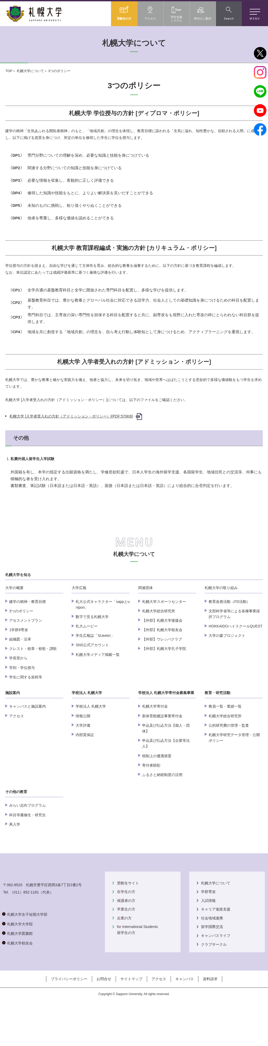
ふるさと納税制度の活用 (162, 806)
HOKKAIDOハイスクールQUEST (235, 657)
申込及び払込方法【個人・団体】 (166, 760)
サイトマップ (131, 1024)
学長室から (18, 689)
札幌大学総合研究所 (158, 642)
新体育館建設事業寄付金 (162, 747)
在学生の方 (126, 923)
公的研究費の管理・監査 (229, 757)
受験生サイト (128, 914)
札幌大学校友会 (20, 995)
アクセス (16, 747)
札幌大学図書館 (20, 985)
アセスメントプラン (25, 652)
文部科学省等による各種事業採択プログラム (234, 645)
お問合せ (104, 1024)
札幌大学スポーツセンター (164, 633)
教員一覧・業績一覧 (225, 738)
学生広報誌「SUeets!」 (95, 667)
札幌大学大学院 (20, 976)
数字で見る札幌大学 (92, 648)
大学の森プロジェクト (227, 667)
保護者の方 (126, 932)
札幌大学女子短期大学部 (27, 966)
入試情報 (208, 932)
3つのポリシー (21, 642)
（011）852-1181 (24, 944)
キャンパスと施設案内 (27, 738)
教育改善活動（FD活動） (229, 633)
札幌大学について (30, 71)
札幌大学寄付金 (155, 738)
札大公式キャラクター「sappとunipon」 (103, 635)
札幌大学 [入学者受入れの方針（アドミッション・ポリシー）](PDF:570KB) (71, 416)
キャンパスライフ (215, 967)
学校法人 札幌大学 (91, 738)
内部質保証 (85, 766)
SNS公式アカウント (92, 676)
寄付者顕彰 (151, 797)
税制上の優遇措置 (156, 787)
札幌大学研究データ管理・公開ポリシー (234, 769)
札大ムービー (87, 657)
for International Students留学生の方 (137, 961)
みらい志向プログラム (27, 837)
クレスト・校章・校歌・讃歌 (33, 680)
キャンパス (184, 1024)
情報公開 (83, 747)
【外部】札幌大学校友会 (162, 661)
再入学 (14, 856)
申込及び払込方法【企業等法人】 (166, 775)
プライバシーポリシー (69, 1024)
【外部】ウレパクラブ (162, 670)
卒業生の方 (126, 940)
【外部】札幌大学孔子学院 (164, 680)
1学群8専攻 (18, 661)
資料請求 (210, 1024)
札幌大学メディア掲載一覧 (98, 686)
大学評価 (83, 757)
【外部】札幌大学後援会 (162, 652)
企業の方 (124, 949)
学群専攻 (208, 923)
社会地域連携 (212, 949)
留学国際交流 (212, 958)
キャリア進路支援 (215, 940)
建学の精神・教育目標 (27, 633)
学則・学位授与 (22, 699)
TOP (8, 71)
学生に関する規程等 (25, 708)
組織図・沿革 (20, 670)
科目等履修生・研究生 (27, 846)
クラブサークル (214, 975)
